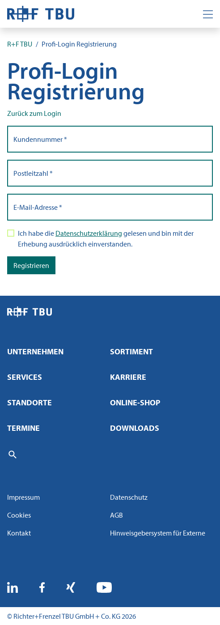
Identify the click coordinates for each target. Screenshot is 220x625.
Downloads (134, 428)
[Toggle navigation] (208, 13)
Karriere (128, 377)
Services (24, 377)
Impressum (23, 497)
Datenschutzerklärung (88, 233)
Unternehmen (35, 351)
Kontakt (19, 532)
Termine (23, 428)
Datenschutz (129, 497)
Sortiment (131, 351)
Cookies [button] (19, 514)
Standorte (29, 402)
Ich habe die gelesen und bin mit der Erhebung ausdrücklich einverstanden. (106, 238)
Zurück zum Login (34, 113)
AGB (116, 514)
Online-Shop (135, 402)
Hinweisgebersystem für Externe (157, 532)
